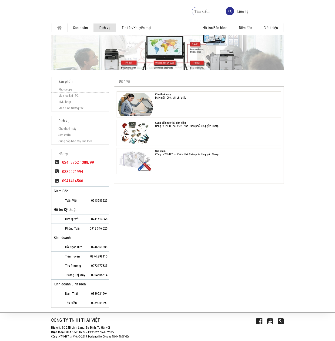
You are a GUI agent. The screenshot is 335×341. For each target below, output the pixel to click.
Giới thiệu (271, 28)
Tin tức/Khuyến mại (136, 28)
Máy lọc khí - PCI (69, 95)
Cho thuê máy (163, 94)
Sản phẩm (80, 28)
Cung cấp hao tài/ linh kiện (170, 122)
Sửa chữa (160, 151)
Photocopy (65, 89)
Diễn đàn (245, 28)
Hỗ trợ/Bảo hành (215, 28)
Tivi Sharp (64, 102)
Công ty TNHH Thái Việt (116, 336)
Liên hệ (242, 11)
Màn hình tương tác (71, 108)
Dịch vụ (104, 28)
